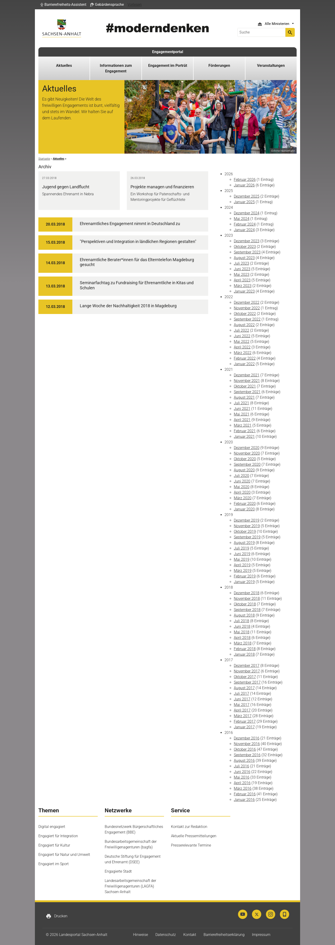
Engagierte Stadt (118, 871)
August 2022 (244, 325)
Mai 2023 (241, 274)
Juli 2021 (241, 403)
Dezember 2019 (246, 520)
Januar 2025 (244, 202)
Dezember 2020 (246, 448)
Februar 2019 (245, 576)
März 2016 (242, 788)
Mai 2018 (241, 632)
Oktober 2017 (245, 677)
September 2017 (247, 682)
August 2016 (244, 760)
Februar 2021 (245, 431)
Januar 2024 (244, 230)
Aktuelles (64, 65)
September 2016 (247, 755)
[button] (63, 4)
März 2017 (242, 716)
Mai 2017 (241, 704)
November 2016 (247, 744)
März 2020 (242, 498)
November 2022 (247, 308)
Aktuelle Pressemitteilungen (193, 836)
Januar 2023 (244, 291)
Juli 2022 (241, 330)
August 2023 (244, 258)
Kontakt (189, 934)
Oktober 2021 (245, 386)
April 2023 (242, 280)
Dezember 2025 (246, 196)
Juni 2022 (242, 336)
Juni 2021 (242, 408)
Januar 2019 (244, 582)
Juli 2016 (241, 766)
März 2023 (242, 286)
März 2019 (242, 570)
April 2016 (242, 783)
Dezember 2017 (246, 665)
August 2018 (244, 615)
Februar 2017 (245, 721)
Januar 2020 (244, 509)
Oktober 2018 (245, 604)
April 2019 (242, 565)
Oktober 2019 (245, 531)
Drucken (56, 916)
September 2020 (247, 464)
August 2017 (244, 688)
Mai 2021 (241, 414)
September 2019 (247, 537)
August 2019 (244, 542)
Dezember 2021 (246, 375)
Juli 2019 (241, 548)
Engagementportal (167, 52)
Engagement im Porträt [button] (167, 65)
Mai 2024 (241, 218)
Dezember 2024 (246, 213)
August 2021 (244, 397)
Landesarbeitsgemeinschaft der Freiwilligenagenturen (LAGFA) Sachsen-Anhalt (130, 886)
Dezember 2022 (246, 302)
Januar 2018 (244, 654)
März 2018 (242, 643)
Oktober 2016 (245, 749)
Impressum (261, 934)
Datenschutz (165, 934)
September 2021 (247, 392)
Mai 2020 (241, 487)
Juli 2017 (241, 693)
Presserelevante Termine (191, 845)
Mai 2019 (241, 559)
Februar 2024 (245, 224)
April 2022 (242, 347)
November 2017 (247, 671)
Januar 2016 (244, 799)
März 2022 (242, 353)
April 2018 (242, 637)
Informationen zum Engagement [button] (116, 68)
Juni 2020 (242, 481)
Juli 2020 (241, 475)
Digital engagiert (51, 826)
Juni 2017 (242, 699)
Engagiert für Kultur (54, 845)
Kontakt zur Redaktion (189, 826)
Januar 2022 (244, 364)
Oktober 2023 (245, 246)
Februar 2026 (245, 179)
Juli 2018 (241, 621)
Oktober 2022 (245, 313)
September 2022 (247, 319)
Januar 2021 (244, 436)
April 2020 (242, 492)
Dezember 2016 (246, 738)
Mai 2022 (241, 341)
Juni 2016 (242, 772)
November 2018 (247, 598)
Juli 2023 (241, 263)
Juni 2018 (242, 626)
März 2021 (242, 425)
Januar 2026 (244, 185)
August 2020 (244, 470)
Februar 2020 (245, 503)
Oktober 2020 (245, 459)
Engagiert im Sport (53, 864)
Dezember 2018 (246, 593)
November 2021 (247, 380)
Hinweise (140, 934)
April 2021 (242, 420)
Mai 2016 (241, 777)
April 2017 (242, 710)
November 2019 (247, 526)
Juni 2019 (242, 554)
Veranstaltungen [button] (271, 65)
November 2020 (247, 453)
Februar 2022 (245, 358)
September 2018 (247, 610)
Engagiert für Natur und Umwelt (64, 854)
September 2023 (247, 252)
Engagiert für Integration (58, 836)
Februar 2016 (245, 794)
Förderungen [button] (219, 65)
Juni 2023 (242, 269)
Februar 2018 (245, 649)
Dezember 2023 (246, 241)
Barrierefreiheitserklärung (224, 934)
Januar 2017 (244, 727)
